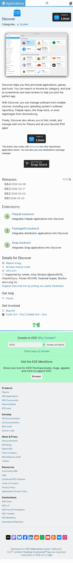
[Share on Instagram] (65, 536)
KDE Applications (10, 396)
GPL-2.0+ (11, 270)
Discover (34, 146)
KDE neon (6, 408)
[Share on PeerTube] (53, 536)
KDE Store (7, 501)
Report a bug (13, 263)
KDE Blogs (7, 445)
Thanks (5, 461)
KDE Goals (7, 426)
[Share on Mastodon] (14, 536)
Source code (8, 430)
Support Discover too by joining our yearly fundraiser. (33, 285)
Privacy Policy (8, 487)
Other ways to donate (36, 351)
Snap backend (21, 242)
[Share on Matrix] (8, 536)
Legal (49, 555)
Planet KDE (7, 449)
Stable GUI (33, 314)
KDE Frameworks (10, 400)
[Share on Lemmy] (42, 536)
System (22, 24)
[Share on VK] (59, 536)
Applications (12, 4)
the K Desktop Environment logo (34, 552)
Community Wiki (9, 471)
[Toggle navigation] (47, 3)
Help (4, 475)
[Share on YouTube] (48, 536)
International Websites (12, 522)
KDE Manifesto (9, 517)
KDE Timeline (8, 513)
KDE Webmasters (34, 549)
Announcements (10, 441)
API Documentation (11, 418)
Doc (22, 314)
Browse (36, 376)
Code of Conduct (10, 483)
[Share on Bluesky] (19, 536)
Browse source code (18, 266)
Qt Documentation (10, 422)
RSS (67, 179)
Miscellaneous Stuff (11, 457)
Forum (9, 298)
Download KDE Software (13, 479)
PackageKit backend (25, 228)
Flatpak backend (23, 214)
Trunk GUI (11, 314)
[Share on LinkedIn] (31, 536)
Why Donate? (47, 338)
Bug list (10, 310)
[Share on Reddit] (36, 536)
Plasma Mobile (9, 404)
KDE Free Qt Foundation (13, 509)
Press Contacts (9, 453)
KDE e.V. (6, 505)
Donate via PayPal (55, 345)
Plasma (5, 392)
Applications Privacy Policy (14, 491)
